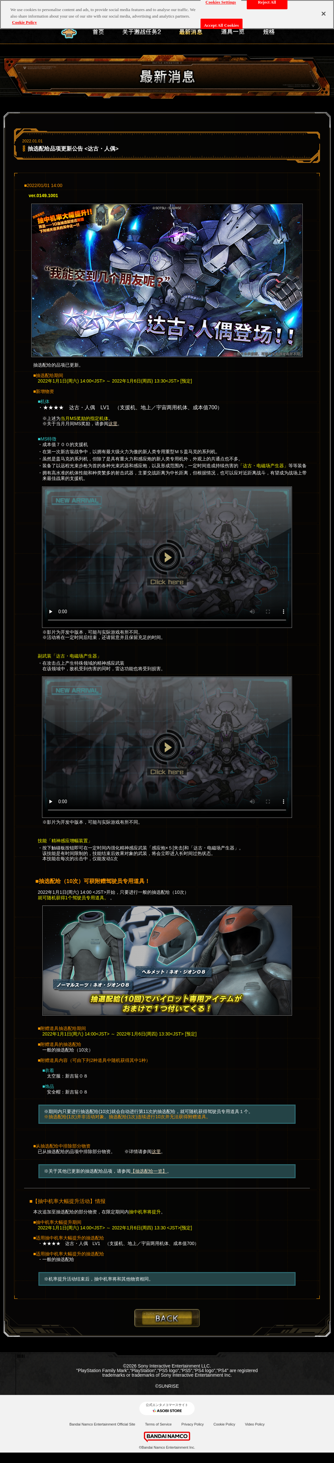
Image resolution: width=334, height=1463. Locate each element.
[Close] (323, 11)
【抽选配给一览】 (149, 1171)
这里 (113, 423)
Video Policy (254, 1424)
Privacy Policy (192, 1424)
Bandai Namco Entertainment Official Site (102, 1424)
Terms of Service (158, 1424)
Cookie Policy (224, 1424)
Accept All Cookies (221, 22)
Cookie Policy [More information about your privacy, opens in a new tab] (24, 19)
